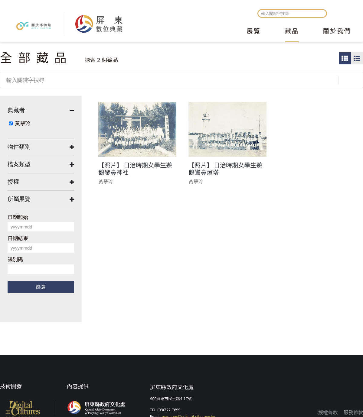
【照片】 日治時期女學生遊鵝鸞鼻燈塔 (225, 168)
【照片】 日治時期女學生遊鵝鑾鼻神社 (135, 168)
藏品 (292, 31)
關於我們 (337, 31)
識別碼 (15, 259)
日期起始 (18, 217)
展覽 (254, 31)
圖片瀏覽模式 (345, 58)
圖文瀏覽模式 (357, 58)
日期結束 (18, 238)
